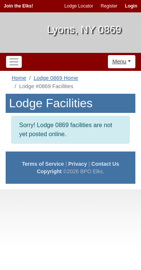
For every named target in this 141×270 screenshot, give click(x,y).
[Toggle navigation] (14, 62)
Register (109, 6)
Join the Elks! (18, 6)
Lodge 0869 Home (55, 78)
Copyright (49, 171)
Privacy (77, 164)
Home (19, 78)
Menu (119, 61)
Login (131, 6)
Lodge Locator (78, 6)
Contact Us (105, 164)
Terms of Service (43, 164)
